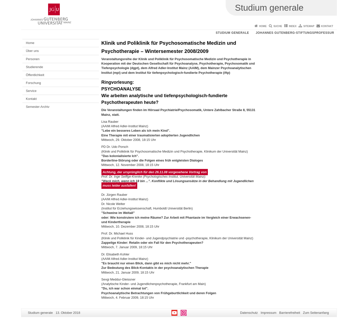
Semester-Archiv (37, 107)
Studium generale (232, 33)
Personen (33, 59)
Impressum (268, 313)
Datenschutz (249, 313)
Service (31, 91)
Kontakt (327, 26)
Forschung (33, 83)
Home (263, 26)
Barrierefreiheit (289, 313)
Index (293, 26)
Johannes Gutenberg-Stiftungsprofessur (295, 33)
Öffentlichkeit (35, 75)
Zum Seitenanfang (316, 313)
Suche (277, 26)
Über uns (32, 51)
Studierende (34, 67)
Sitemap (308, 26)
